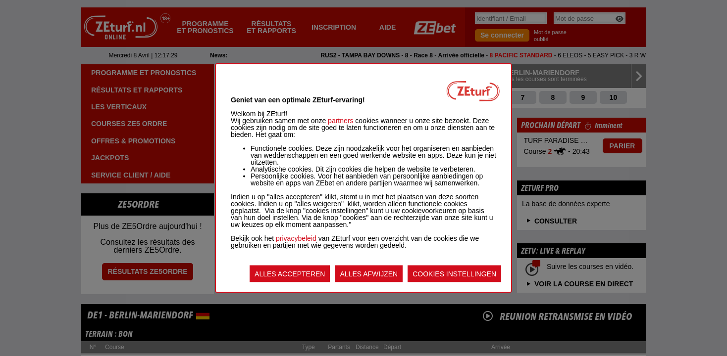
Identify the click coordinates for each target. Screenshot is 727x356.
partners (340, 121)
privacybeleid (296, 238)
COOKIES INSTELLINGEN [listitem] (454, 274)
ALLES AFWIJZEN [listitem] (369, 274)
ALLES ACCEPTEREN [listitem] (290, 274)
